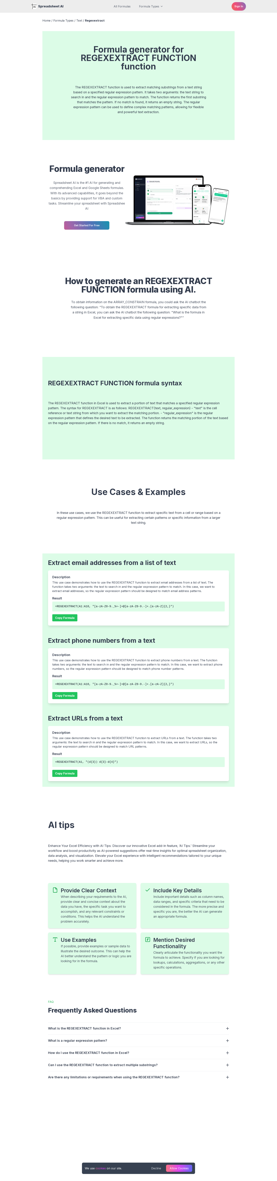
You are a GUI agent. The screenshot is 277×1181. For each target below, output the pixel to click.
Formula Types (151, 6)
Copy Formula (65, 618)
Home (46, 20)
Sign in (238, 6)
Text (79, 20)
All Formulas (122, 6)
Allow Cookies (179, 1168)
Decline (156, 1168)
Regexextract (95, 20)
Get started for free (87, 225)
